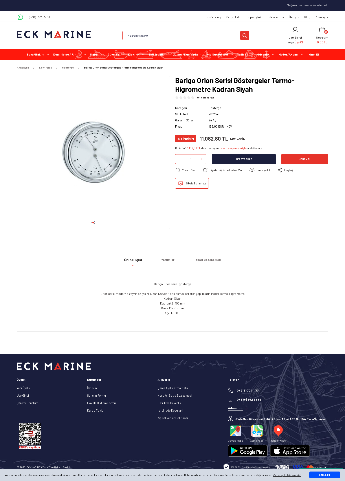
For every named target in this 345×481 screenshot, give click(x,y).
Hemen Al (305, 159)
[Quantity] (190, 159)
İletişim (294, 17)
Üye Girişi (23, 395)
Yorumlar (167, 261)
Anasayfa (322, 17)
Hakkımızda (276, 17)
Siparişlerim (255, 17)
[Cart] (322, 35)
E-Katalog (214, 17)
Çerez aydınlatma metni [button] (287, 475)
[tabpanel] (93, 154)
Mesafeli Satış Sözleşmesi (175, 395)
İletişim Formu (96, 395)
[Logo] (54, 34)
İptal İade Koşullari (170, 410)
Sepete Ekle (243, 159)
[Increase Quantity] (201, 159)
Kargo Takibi (95, 410)
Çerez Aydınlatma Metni (173, 388)
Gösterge (215, 108)
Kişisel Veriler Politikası (173, 418)
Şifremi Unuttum (27, 403)
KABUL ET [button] (324, 475)
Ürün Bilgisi (133, 261)
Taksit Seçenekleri (207, 261)
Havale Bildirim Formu (101, 403)
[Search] (185, 35)
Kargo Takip (234, 17)
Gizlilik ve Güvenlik (169, 403)
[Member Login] (295, 29)
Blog (307, 17)
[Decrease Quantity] (179, 159)
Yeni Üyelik (23, 388)
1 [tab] (93, 222)
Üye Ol (299, 42)
